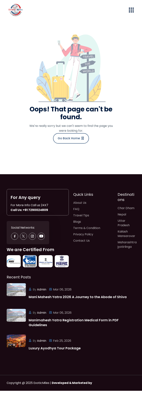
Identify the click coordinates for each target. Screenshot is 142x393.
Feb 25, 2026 (62, 343)
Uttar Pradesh (124, 225)
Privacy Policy (83, 237)
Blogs (77, 224)
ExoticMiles (41, 385)
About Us (79, 205)
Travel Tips (81, 218)
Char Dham (126, 210)
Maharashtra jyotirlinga (127, 247)
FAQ (76, 212)
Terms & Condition (86, 230)
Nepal (122, 217)
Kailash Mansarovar (126, 236)
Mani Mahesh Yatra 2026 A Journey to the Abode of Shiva (78, 299)
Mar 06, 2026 (62, 292)
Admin (41, 292)
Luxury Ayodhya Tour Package (55, 350)
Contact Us (81, 243)
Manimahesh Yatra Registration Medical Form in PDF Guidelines (74, 324)
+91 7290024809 (35, 212)
